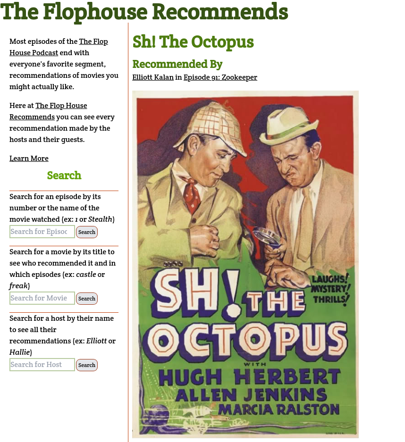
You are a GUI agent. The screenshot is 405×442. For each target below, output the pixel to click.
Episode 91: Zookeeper (220, 77)
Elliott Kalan (153, 77)
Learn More (29, 158)
